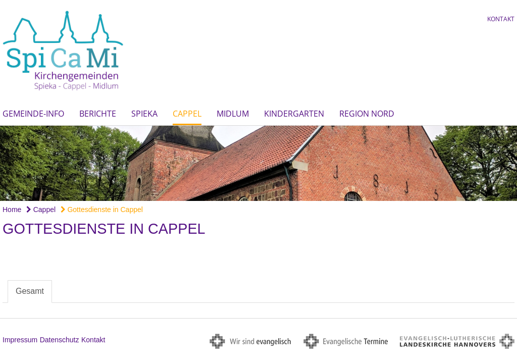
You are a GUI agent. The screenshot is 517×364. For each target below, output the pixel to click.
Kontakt (500, 19)
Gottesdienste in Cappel (102, 209)
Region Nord (366, 113)
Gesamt (30, 291)
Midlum (233, 113)
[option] (258, 163)
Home (12, 209)
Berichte (97, 113)
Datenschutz (59, 340)
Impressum (20, 340)
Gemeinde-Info (33, 113)
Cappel (187, 113)
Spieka (144, 113)
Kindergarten (294, 113)
